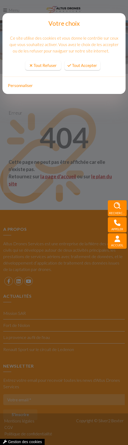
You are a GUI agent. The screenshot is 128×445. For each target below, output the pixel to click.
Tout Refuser (43, 65)
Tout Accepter (82, 65)
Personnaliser (20, 85)
